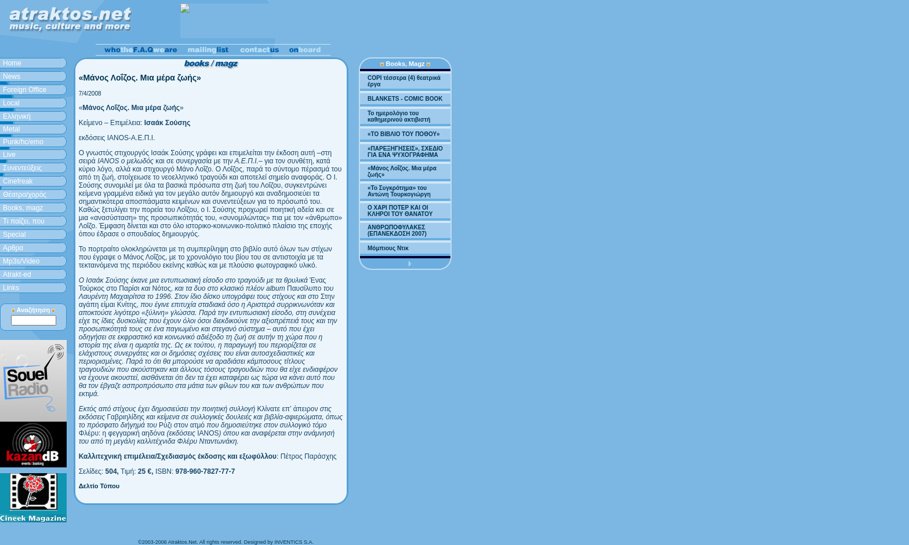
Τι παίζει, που (24, 221)
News (11, 76)
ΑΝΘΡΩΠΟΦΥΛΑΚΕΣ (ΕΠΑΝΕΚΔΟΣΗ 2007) (397, 230)
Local (11, 103)
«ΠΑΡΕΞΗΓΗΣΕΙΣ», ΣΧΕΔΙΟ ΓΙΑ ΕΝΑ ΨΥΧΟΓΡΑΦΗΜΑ (405, 151)
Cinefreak (17, 181)
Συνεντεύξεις (22, 168)
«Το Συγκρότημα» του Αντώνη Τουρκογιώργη (399, 191)
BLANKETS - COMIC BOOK (405, 99)
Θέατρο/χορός (24, 195)
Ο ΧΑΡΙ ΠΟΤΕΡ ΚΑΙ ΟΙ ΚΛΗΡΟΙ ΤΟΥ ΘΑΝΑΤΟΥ (400, 210)
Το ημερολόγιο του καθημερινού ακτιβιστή (399, 116)
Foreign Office (24, 90)
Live (9, 155)
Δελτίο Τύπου (99, 485)
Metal (11, 129)
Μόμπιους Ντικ (388, 248)
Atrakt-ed (17, 274)
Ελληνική (17, 116)
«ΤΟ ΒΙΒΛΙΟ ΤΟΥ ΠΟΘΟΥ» (404, 134)
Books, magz (23, 208)
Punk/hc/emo (23, 142)
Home (12, 63)
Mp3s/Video (21, 261)
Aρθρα (13, 248)
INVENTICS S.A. (294, 542)
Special (14, 235)
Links (11, 288)
